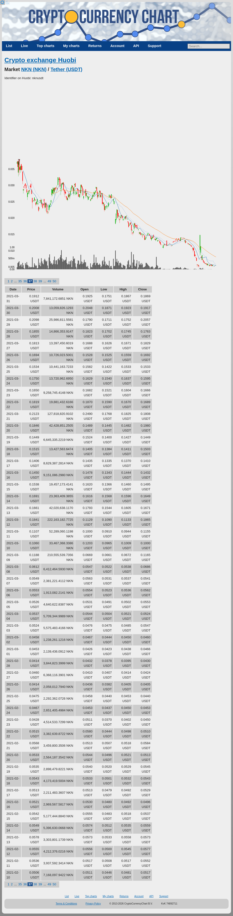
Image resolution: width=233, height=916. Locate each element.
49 (49, 281)
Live (24, 46)
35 (20, 281)
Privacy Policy (93, 903)
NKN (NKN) (33, 69)
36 (25, 281)
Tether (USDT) (66, 69)
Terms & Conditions (66, 903)
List (9, 46)
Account (117, 46)
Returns (95, 46)
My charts (71, 46)
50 (54, 281)
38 (35, 281)
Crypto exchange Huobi (40, 60)
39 (40, 281)
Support (154, 46)
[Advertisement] (116, 117)
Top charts (45, 46)
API (136, 46)
